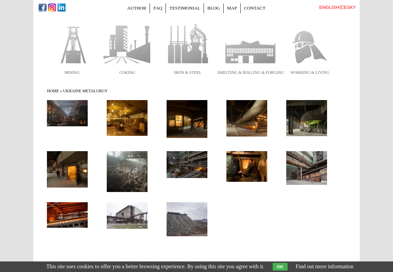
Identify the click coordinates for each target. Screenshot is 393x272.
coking (127, 72)
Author (136, 8)
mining (72, 72)
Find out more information (325, 266)
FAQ (157, 8)
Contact (255, 8)
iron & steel (188, 72)
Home (53, 91)
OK (280, 266)
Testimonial (184, 8)
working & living (309, 72)
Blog (213, 8)
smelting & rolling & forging (250, 72)
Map (232, 8)
